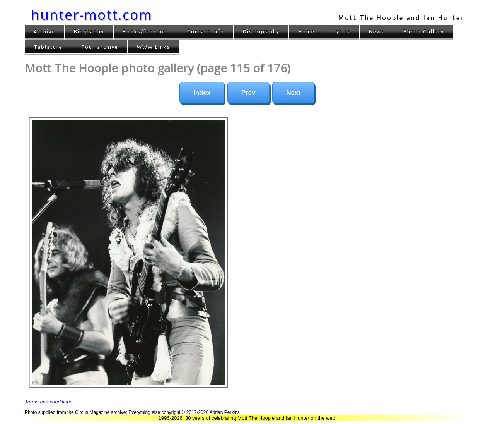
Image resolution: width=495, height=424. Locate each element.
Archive (44, 31)
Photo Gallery (423, 31)
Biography (89, 31)
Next (293, 92)
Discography (261, 31)
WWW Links (153, 47)
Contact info (205, 31)
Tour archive (99, 47)
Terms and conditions (48, 402)
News (376, 31)
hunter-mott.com (91, 14)
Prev (248, 92)
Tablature (48, 47)
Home (306, 31)
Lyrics (341, 31)
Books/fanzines (146, 31)
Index (201, 92)
